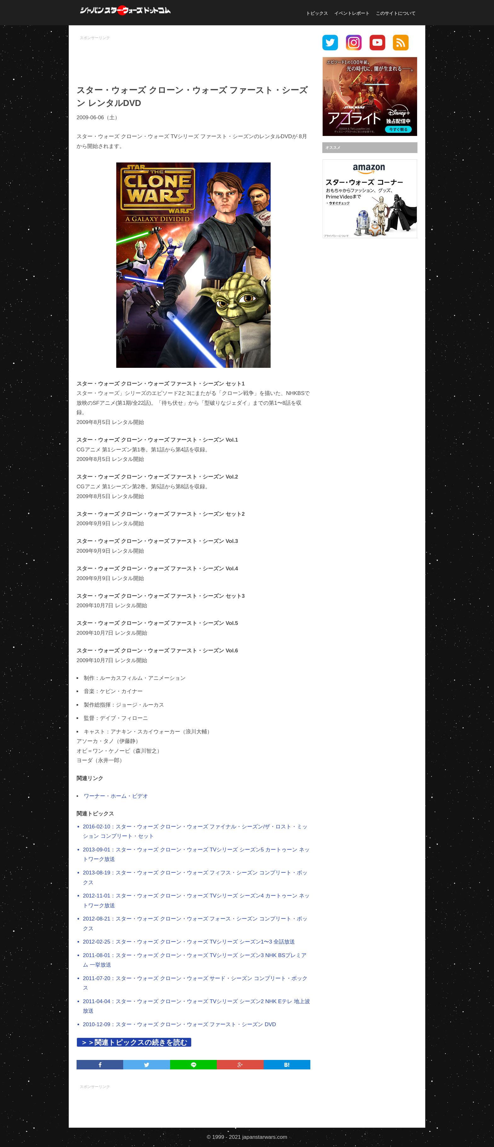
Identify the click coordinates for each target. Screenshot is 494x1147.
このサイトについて (396, 13)
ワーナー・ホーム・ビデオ (116, 796)
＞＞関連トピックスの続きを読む (134, 1042)
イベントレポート (352, 13)
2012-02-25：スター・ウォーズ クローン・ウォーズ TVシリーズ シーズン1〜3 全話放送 (189, 942)
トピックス (317, 13)
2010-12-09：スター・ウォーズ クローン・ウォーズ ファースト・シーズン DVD (179, 1024)
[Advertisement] (193, 57)
